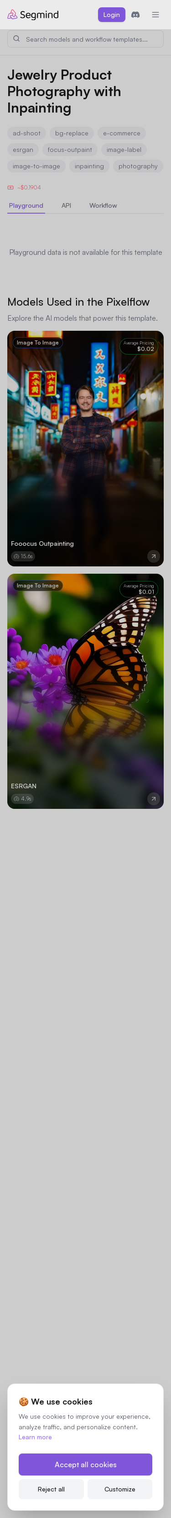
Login (112, 14)
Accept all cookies (86, 1464)
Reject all (51, 1489)
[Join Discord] (135, 14)
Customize (119, 1489)
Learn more (35, 1437)
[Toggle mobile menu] (155, 14)
